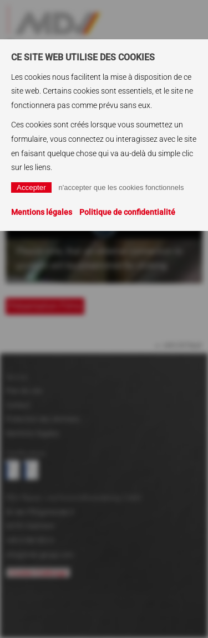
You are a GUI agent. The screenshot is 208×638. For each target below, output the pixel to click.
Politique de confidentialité (127, 212)
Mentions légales (41, 212)
